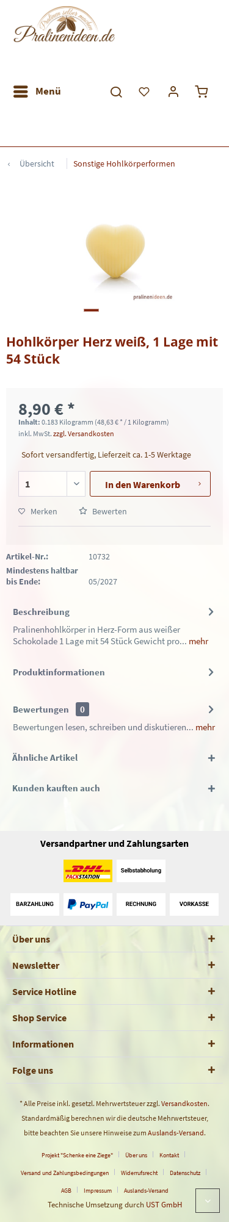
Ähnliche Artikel (45, 757)
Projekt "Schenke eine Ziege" (77, 1155)
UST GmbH (164, 1204)
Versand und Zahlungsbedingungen (65, 1173)
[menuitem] (36, 91)
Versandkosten (184, 1103)
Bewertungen (41, 709)
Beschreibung (41, 611)
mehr (197, 641)
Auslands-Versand (176, 1132)
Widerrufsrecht (139, 1173)
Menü (37, 90)
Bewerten (103, 511)
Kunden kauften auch (56, 788)
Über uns (136, 1155)
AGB (66, 1191)
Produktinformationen (59, 672)
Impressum (98, 1191)
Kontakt (169, 1155)
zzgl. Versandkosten (83, 433)
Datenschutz (185, 1173)
